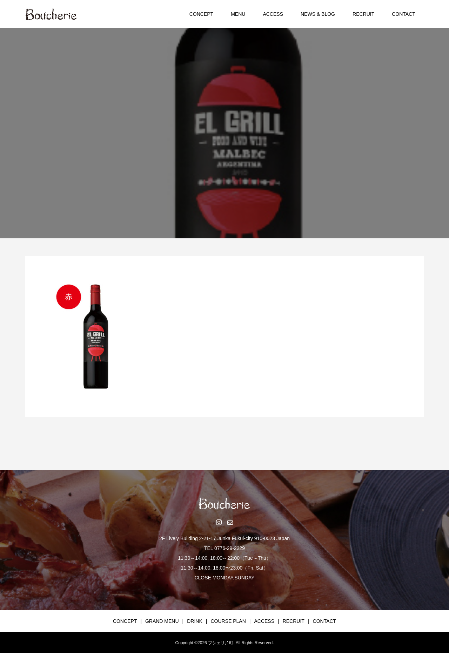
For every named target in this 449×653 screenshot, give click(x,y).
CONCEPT (201, 14)
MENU (238, 14)
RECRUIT (363, 14)
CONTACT (403, 14)
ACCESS (273, 14)
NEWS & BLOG (318, 14)
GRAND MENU (162, 621)
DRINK (194, 621)
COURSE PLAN (228, 621)
